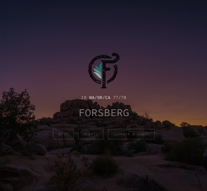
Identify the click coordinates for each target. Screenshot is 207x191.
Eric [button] (63, 134)
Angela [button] (91, 134)
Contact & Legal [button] (131, 134)
